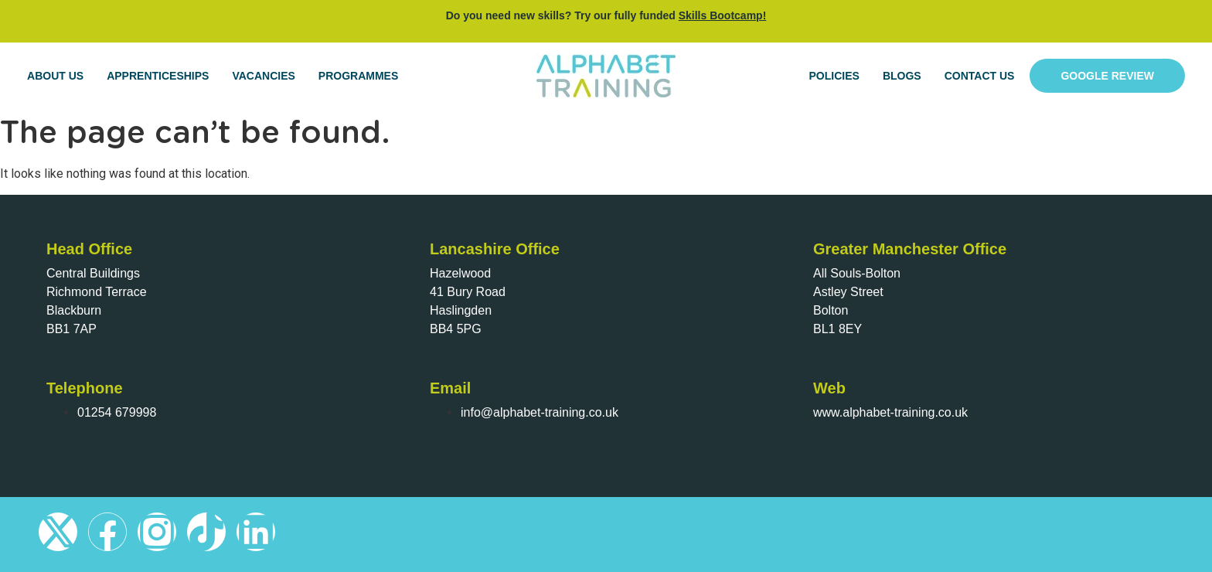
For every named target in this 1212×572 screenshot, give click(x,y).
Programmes (358, 76)
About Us (55, 76)
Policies (834, 76)
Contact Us (980, 76)
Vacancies (263, 76)
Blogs (902, 76)
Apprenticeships (158, 76)
